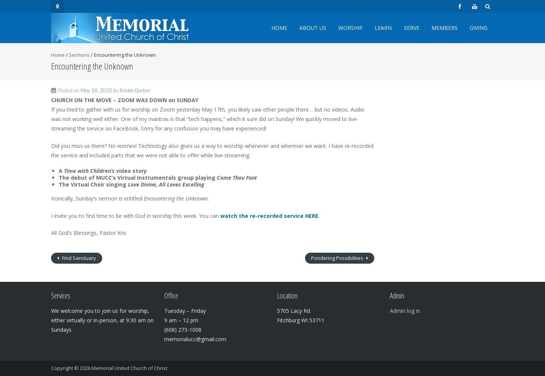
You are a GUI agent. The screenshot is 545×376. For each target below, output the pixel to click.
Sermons (79, 54)
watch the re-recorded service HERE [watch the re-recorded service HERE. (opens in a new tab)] (269, 215)
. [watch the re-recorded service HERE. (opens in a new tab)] (318, 215)
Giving (478, 27)
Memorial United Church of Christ (129, 368)
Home (279, 27)
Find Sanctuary (78, 258)
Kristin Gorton (135, 90)
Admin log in (405, 310)
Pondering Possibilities (337, 258)
